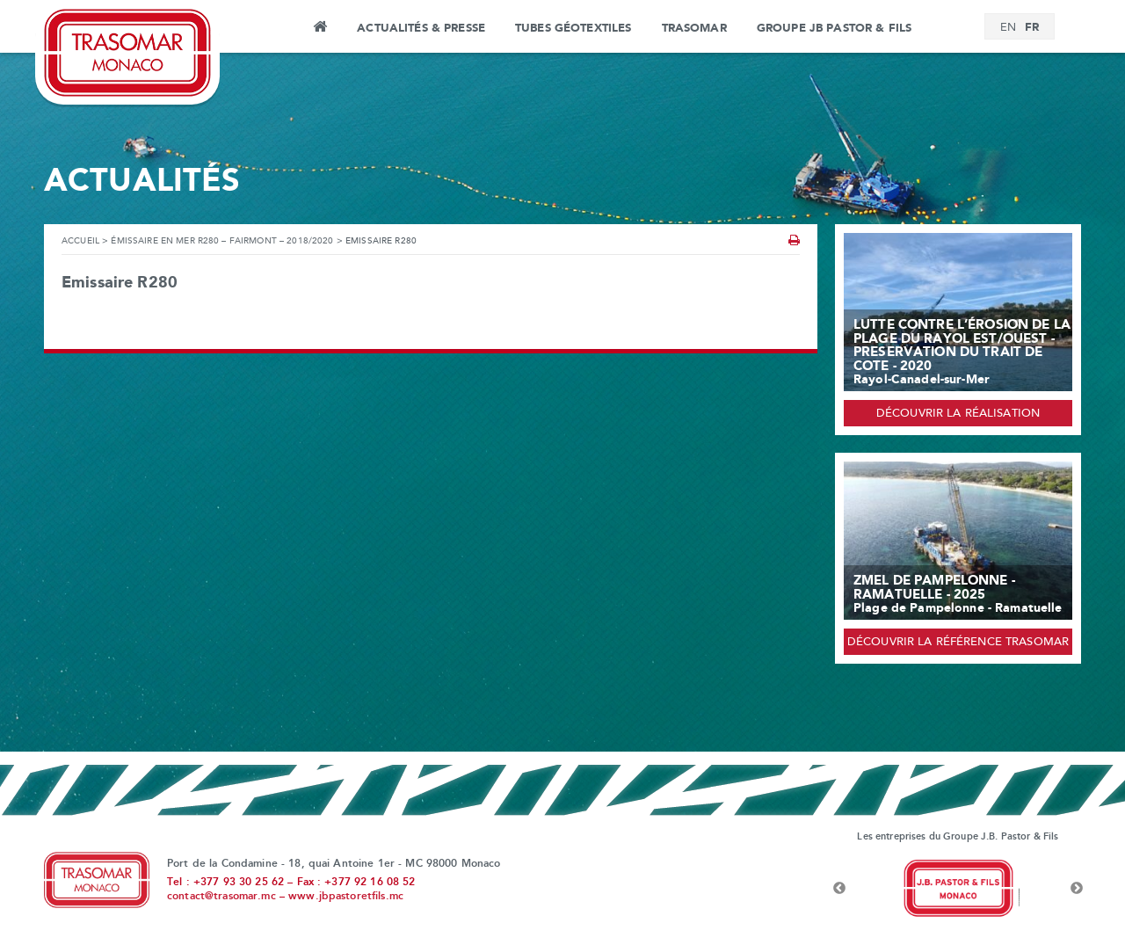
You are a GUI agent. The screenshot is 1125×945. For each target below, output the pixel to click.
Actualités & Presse (421, 28)
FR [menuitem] (1032, 27)
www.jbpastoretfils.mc (345, 896)
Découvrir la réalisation (958, 414)
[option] (958, 889)
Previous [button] (839, 889)
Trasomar (694, 28)
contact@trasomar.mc (221, 896)
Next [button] (1076, 889)
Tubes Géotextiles (573, 28)
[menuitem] (1008, 28)
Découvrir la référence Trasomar (958, 642)
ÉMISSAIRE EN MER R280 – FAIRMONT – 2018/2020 (222, 241)
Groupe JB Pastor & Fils (834, 28)
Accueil (319, 29)
